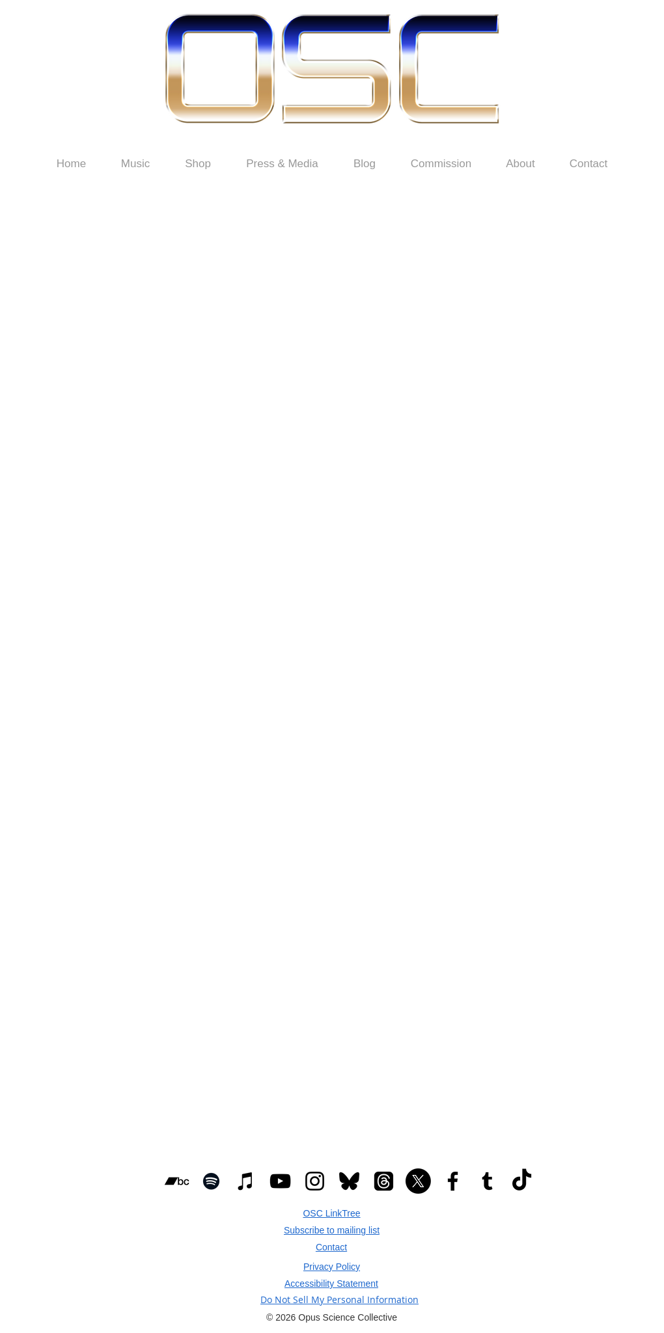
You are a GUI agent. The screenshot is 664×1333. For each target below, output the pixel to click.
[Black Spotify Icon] (211, 1181)
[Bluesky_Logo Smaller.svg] (349, 1181)
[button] (197, 164)
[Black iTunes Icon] (245, 1181)
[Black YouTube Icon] (280, 1181)
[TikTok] (521, 1181)
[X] (418, 1181)
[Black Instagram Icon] (314, 1181)
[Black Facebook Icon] (452, 1181)
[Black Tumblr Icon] (487, 1181)
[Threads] (383, 1181)
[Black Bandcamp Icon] (176, 1181)
